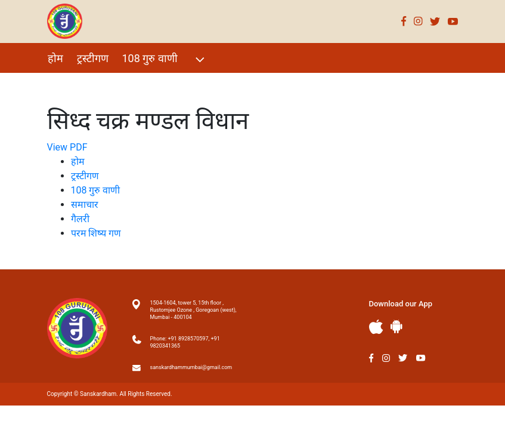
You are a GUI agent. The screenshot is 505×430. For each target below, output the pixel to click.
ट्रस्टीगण (93, 58)
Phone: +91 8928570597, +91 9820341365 (185, 342)
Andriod (396, 326)
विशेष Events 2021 (89, 84)
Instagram (418, 21)
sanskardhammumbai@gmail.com (191, 367)
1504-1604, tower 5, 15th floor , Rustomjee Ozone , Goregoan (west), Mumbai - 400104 (193, 310)
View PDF (67, 147)
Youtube (453, 21)
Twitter (435, 21)
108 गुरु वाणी (164, 59)
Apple (376, 327)
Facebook (404, 21)
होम (55, 58)
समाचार (84, 204)
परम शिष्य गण (206, 84)
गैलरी (154, 84)
